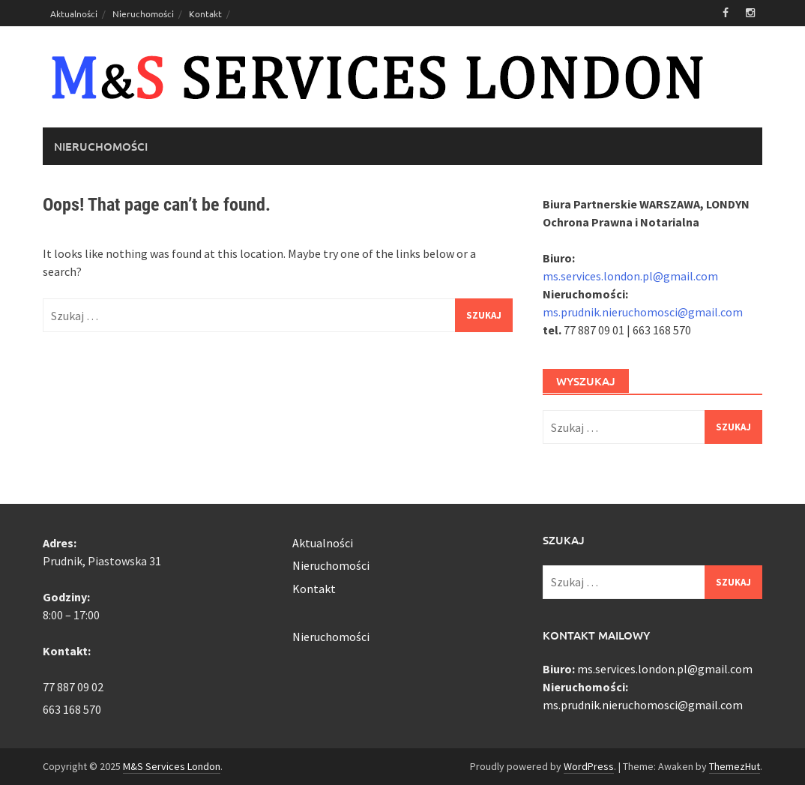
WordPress (589, 766)
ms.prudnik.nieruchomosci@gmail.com (643, 311)
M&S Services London (171, 766)
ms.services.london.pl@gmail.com (630, 275)
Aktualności (73, 13)
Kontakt (205, 13)
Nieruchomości (143, 13)
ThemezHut (734, 766)
